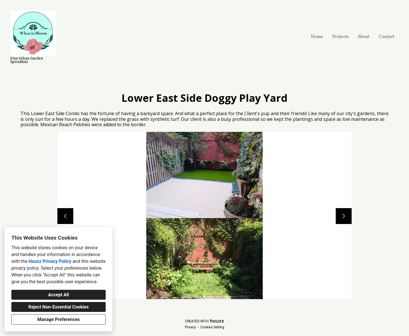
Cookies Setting (212, 327)
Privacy (190, 327)
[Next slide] (344, 216)
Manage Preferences (58, 319)
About (364, 37)
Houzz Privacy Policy (49, 261)
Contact (386, 37)
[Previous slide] (65, 216)
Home (317, 37)
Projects (340, 37)
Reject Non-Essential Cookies (58, 307)
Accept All (58, 294)
